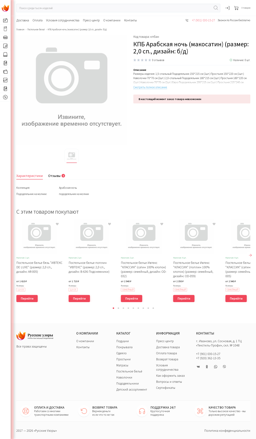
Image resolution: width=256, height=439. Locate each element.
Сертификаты (165, 388)
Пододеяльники (127, 383)
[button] (113, 308)
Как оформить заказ (170, 375)
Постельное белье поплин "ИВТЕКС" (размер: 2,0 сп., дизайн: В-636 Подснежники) (89, 267)
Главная (20, 29)
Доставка (22, 20)
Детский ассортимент (131, 389)
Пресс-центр (91, 20)
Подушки (122, 341)
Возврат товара (167, 359)
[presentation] (250, 255)
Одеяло (121, 353)
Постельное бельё (36, 29)
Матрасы (122, 365)
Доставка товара (168, 347)
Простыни (123, 359)
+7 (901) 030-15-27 (203, 20)
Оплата (37, 20)
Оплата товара (166, 353)
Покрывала (124, 347)
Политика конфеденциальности (227, 430)
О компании (111, 20)
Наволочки (124, 377)
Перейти (27, 298)
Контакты (130, 20)
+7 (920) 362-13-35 (208, 358)
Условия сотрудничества (62, 20)
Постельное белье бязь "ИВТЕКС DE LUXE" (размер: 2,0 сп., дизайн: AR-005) (39, 267)
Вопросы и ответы (169, 382)
